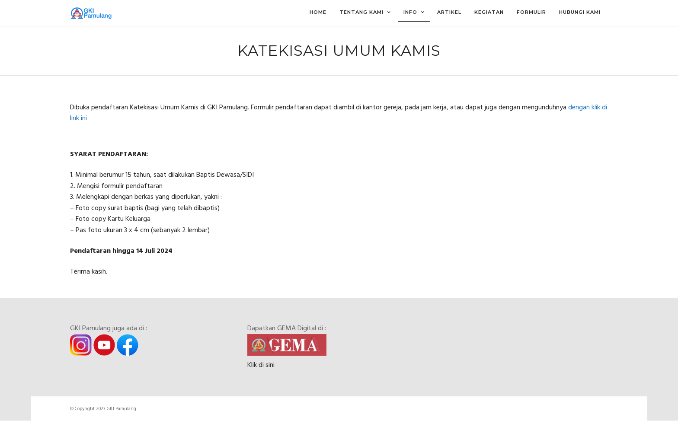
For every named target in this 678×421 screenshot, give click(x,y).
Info (410, 12)
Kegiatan (489, 12)
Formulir (531, 12)
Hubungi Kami (580, 12)
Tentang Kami (361, 12)
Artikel (449, 12)
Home (318, 12)
